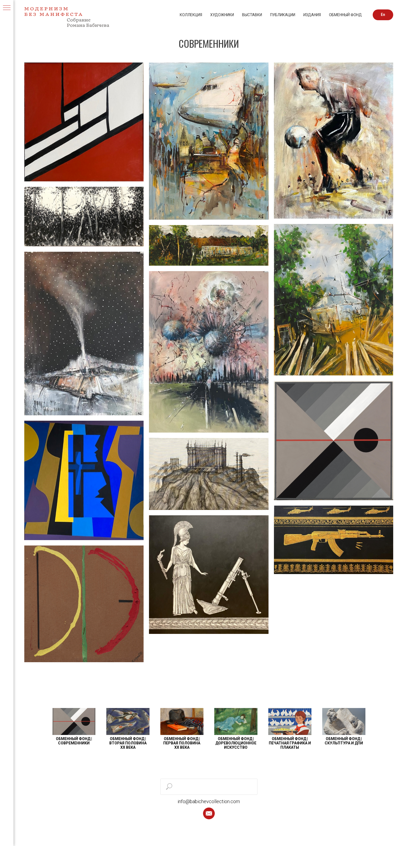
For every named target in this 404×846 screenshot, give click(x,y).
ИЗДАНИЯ (312, 15)
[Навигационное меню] (7, 8)
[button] (208, 813)
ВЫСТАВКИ (252, 15)
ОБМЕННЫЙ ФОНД (345, 15)
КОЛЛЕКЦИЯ (191, 15)
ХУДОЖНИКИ (222, 15)
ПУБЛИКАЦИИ (282, 15)
